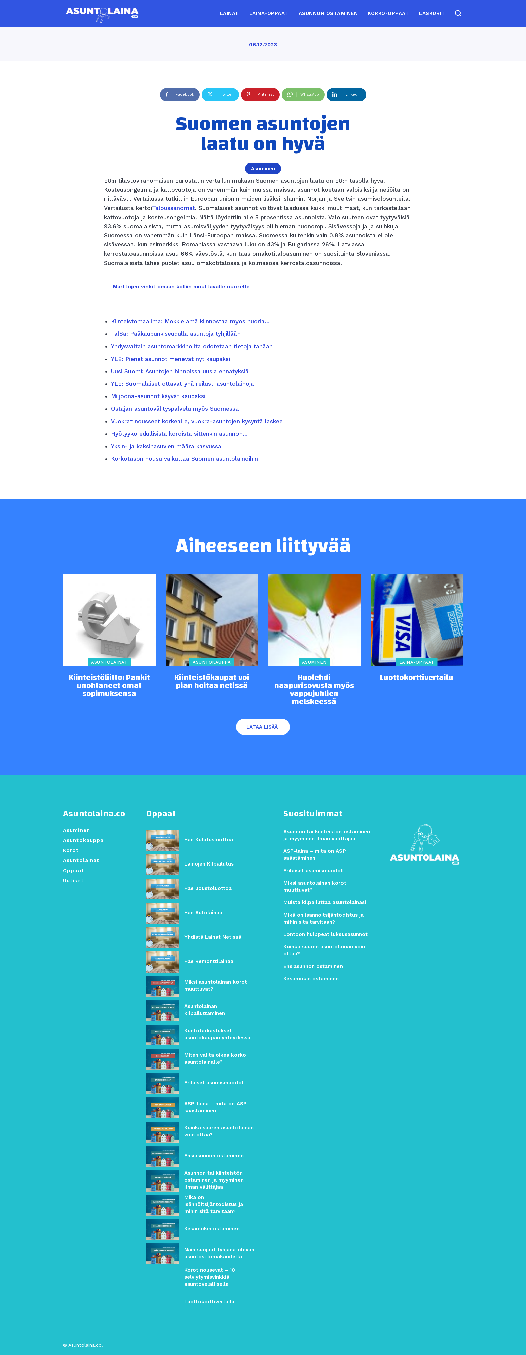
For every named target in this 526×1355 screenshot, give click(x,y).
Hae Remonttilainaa (208, 962)
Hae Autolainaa (203, 913)
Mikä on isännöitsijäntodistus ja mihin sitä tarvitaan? (213, 1205)
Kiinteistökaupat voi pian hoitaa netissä (211, 681)
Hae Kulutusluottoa (208, 840)
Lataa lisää (262, 727)
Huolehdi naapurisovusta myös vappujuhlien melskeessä (314, 689)
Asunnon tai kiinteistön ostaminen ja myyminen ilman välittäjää (214, 1180)
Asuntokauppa (212, 662)
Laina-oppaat (416, 662)
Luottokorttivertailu (416, 677)
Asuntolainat (109, 662)
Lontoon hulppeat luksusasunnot (325, 935)
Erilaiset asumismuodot (214, 1083)
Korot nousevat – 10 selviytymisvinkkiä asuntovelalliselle (209, 1277)
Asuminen (263, 168)
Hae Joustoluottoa (208, 888)
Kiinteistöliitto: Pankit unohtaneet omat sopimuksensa (109, 685)
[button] (458, 13)
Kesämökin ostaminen (212, 1229)
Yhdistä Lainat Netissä (212, 937)
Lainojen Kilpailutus (209, 864)
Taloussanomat (173, 208)
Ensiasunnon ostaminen (214, 1156)
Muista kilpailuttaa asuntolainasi (324, 903)
